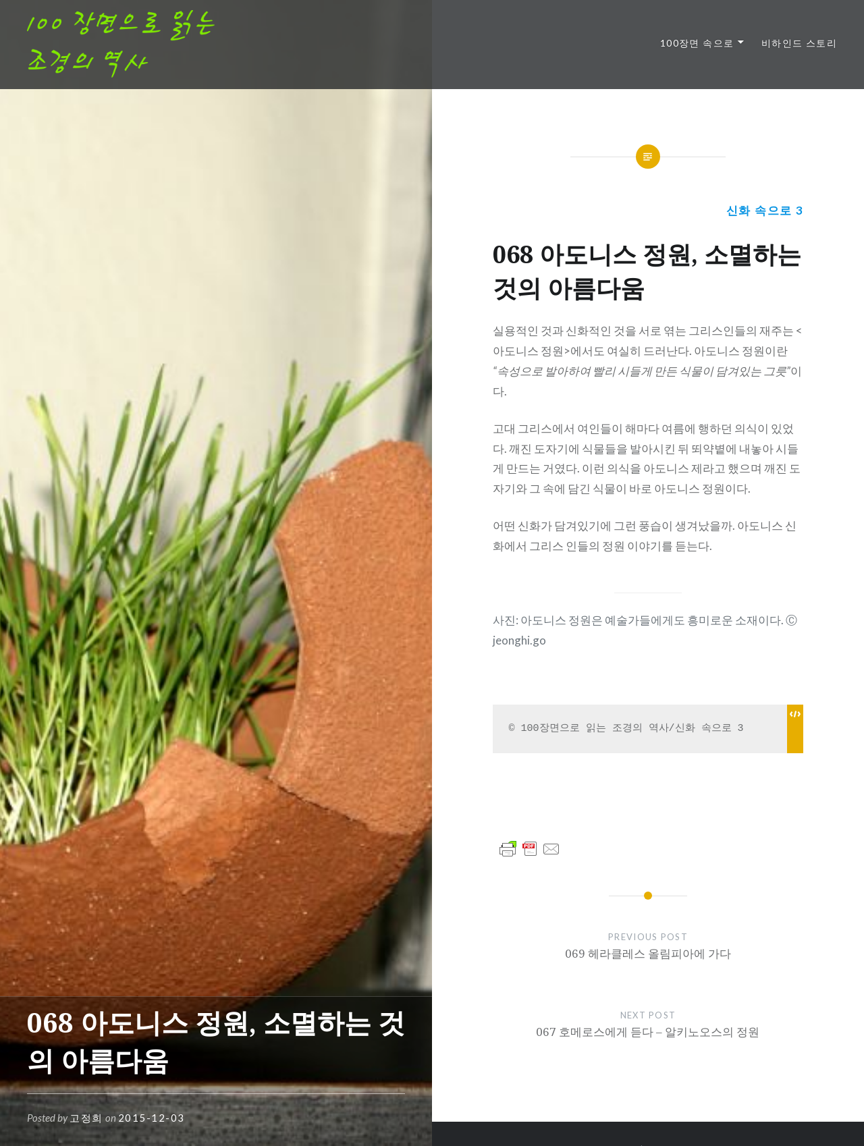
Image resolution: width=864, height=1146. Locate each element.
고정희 (86, 1118)
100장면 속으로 (697, 43)
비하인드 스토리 (799, 43)
